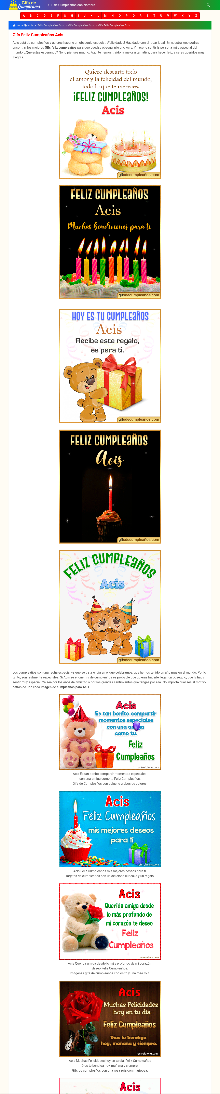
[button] (23, 15)
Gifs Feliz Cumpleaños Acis (37, 34)
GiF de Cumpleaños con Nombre (71, 5)
